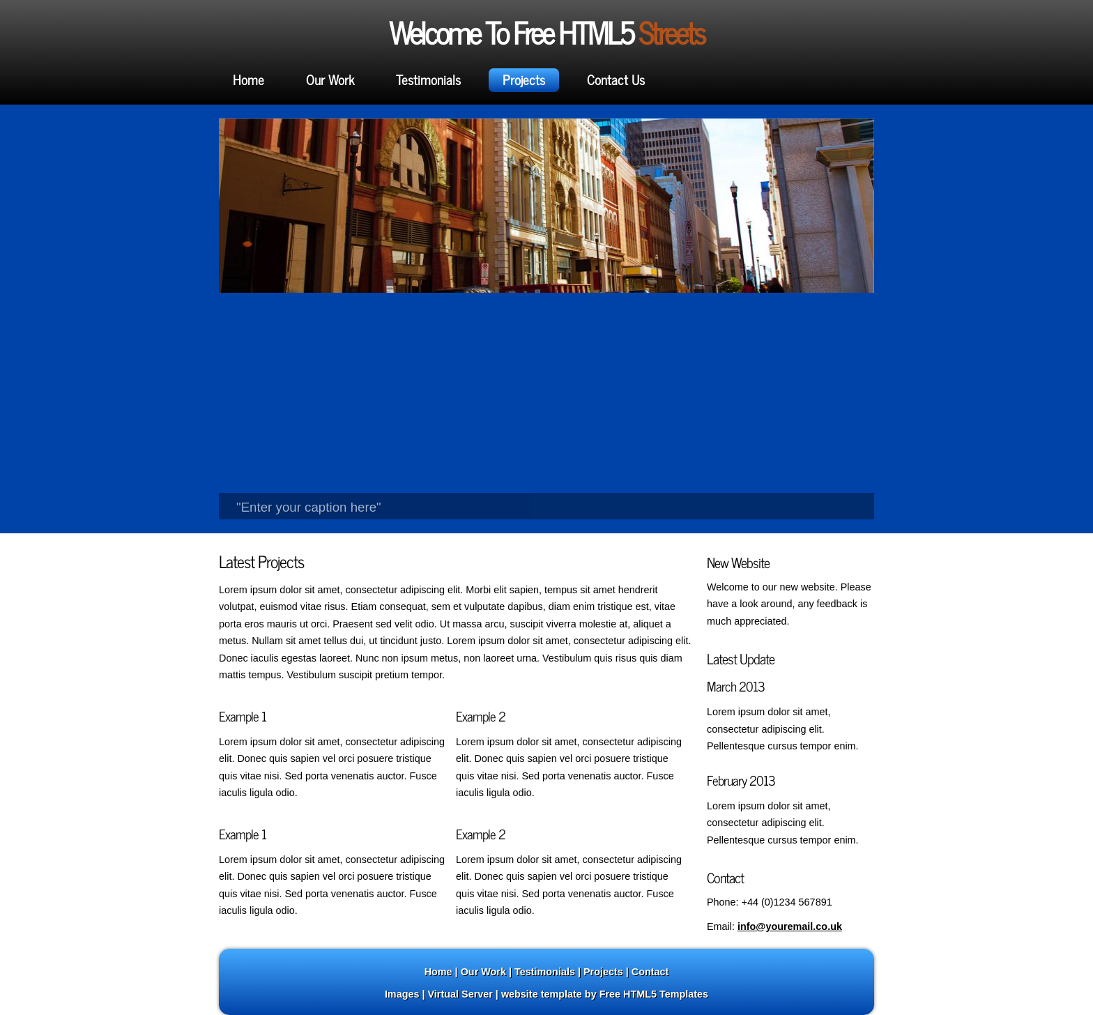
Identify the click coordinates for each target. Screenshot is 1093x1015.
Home (248, 79)
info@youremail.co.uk (789, 926)
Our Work (330, 79)
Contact (650, 971)
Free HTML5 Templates (653, 994)
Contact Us (616, 79)
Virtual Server (460, 994)
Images (402, 994)
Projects (524, 79)
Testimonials (428, 79)
